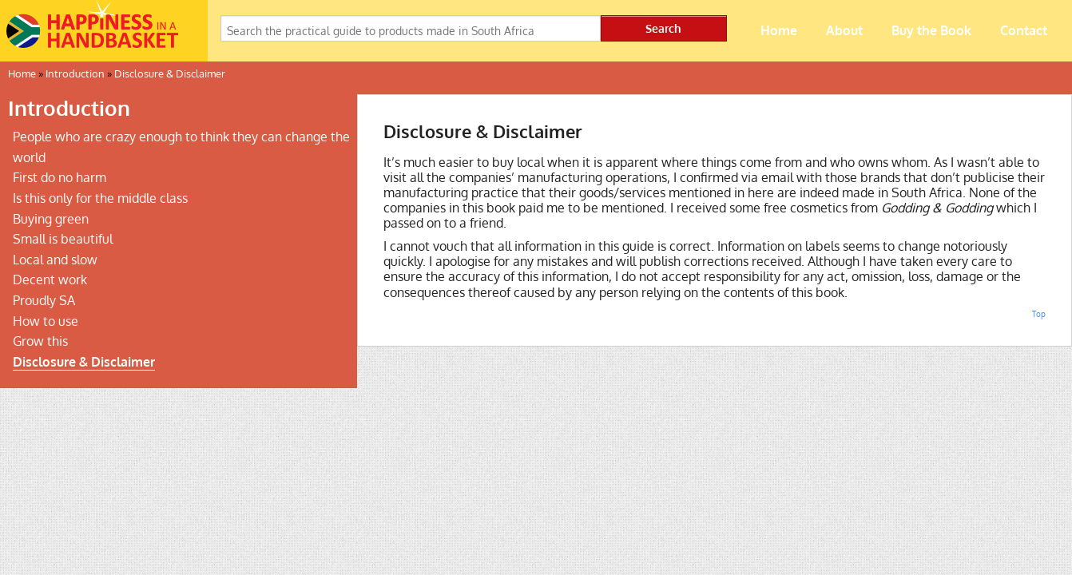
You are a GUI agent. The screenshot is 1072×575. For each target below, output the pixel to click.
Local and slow (55, 260)
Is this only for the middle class (100, 198)
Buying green (51, 219)
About (844, 30)
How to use (45, 321)
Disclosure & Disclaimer (169, 73)
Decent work (50, 280)
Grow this (40, 341)
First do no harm (59, 177)
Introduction (75, 73)
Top (1039, 314)
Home (778, 30)
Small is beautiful (63, 239)
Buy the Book (931, 30)
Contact (1023, 30)
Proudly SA (44, 300)
